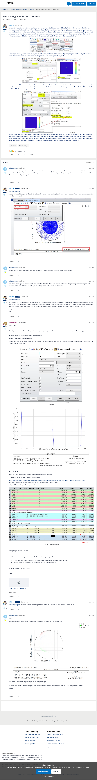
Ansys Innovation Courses (56, 744)
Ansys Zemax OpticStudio (56, 734)
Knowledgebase (52, 738)
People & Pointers (28, 9)
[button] (2, 4)
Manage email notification (33, 734)
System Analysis (23, 146)
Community (5, 9)
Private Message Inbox (32, 738)
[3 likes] (17, 151)
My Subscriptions (30, 741)
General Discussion (16, 9)
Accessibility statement (63, 721)
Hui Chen (11, 25)
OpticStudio (12, 146)
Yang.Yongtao (13, 322)
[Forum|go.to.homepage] (9, 4)
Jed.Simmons (13, 168)
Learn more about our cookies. (81, 767)
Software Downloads (54, 741)
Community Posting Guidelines (36, 721)
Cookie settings (50, 721)
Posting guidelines (31, 744)
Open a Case (51, 747)
